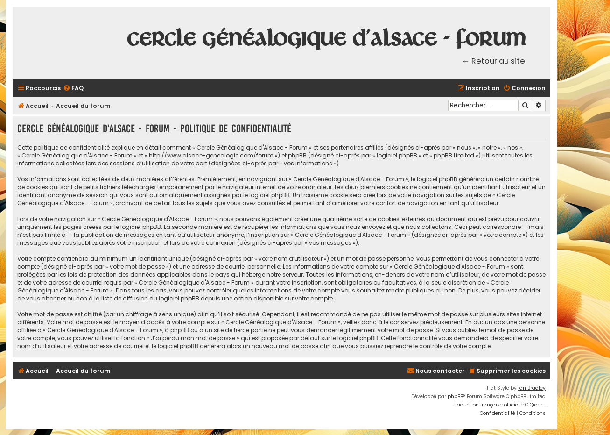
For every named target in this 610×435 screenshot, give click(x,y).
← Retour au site (494, 61)
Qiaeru (538, 404)
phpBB (455, 396)
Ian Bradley (532, 388)
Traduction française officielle (488, 404)
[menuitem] (73, 88)
